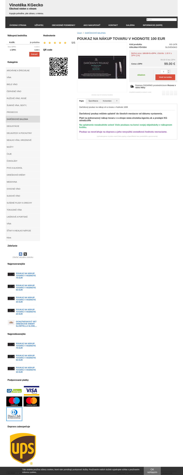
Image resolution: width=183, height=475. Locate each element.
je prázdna (35, 42)
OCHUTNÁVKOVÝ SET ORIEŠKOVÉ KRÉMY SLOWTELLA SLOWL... (26, 324)
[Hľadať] (175, 19)
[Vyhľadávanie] (162, 19)
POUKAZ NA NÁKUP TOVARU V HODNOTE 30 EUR (26, 299)
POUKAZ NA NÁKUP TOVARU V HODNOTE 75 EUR (26, 275)
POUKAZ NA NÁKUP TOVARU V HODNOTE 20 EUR (26, 311)
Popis (81, 101)
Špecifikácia (93, 101)
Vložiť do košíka (165, 77)
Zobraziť (34, 54)
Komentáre (107, 101)
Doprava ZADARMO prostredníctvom (155, 86)
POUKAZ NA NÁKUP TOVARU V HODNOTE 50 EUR (26, 287)
